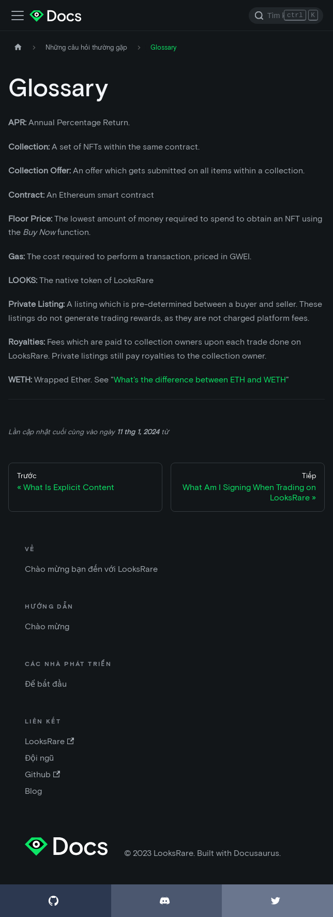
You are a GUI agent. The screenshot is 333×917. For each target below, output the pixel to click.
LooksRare (49, 741)
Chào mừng (47, 626)
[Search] (286, 15)
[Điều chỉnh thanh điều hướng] (17, 15)
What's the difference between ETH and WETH (200, 379)
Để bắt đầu (46, 684)
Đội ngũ (39, 758)
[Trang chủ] (18, 47)
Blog (33, 791)
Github (42, 774)
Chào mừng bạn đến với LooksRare (91, 569)
